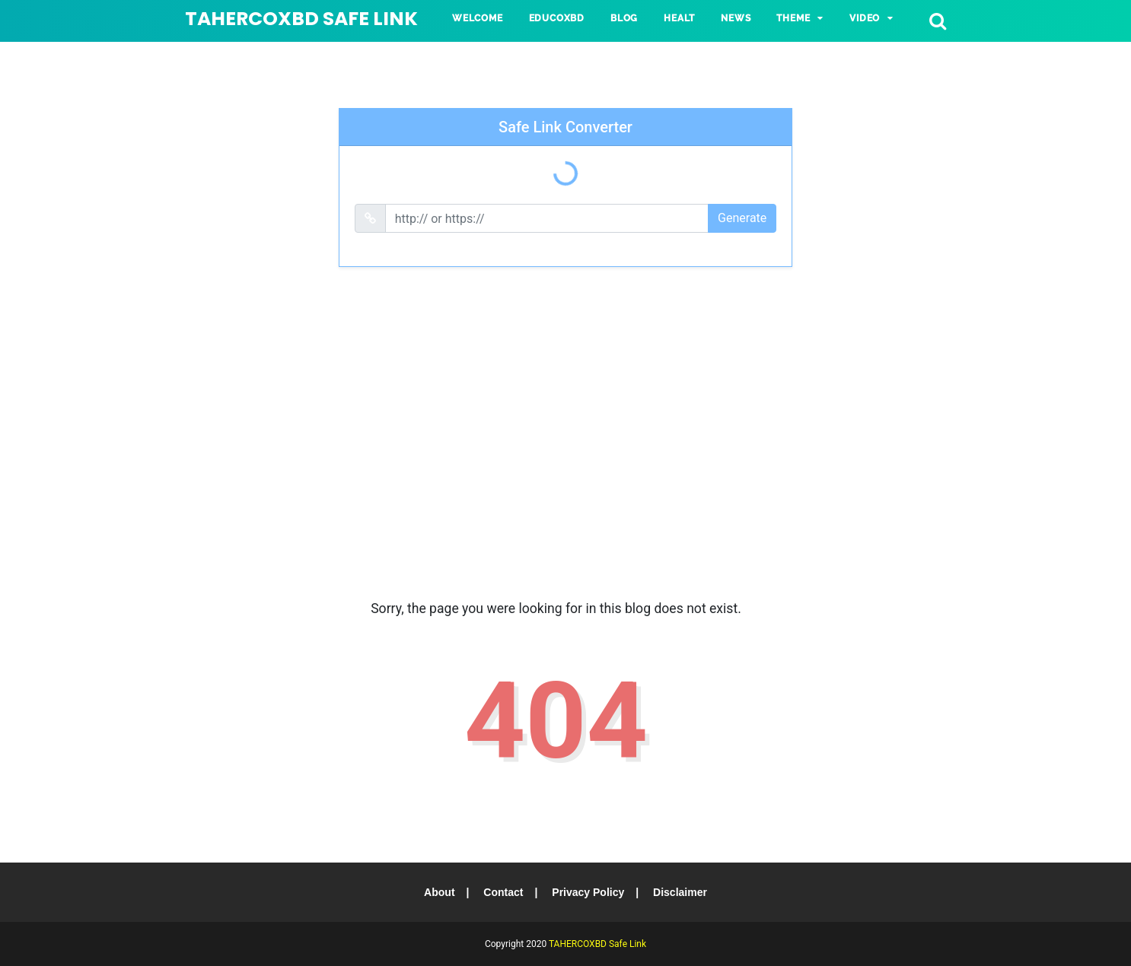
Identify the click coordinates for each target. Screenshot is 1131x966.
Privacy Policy (588, 892)
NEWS (735, 18)
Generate (742, 218)
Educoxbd (557, 18)
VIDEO (864, 18)
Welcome (477, 18)
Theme (793, 18)
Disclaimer (680, 892)
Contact (503, 892)
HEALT (679, 18)
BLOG (624, 18)
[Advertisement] (565, 446)
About (439, 892)
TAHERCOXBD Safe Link (301, 18)
